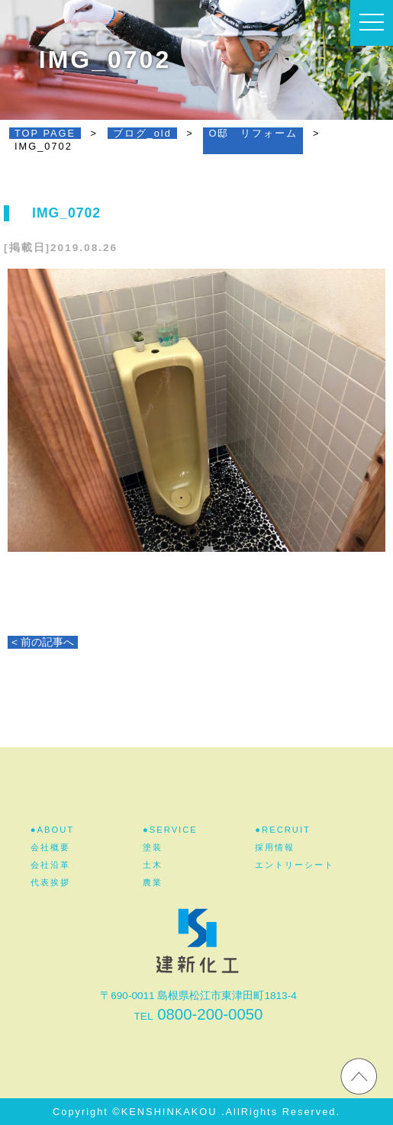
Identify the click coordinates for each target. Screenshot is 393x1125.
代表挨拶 (50, 882)
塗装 (153, 847)
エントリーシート (294, 864)
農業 (153, 882)
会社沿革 (50, 864)
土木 (153, 864)
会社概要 (50, 847)
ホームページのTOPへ (359, 1075)
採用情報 (275, 847)
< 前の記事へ (42, 642)
